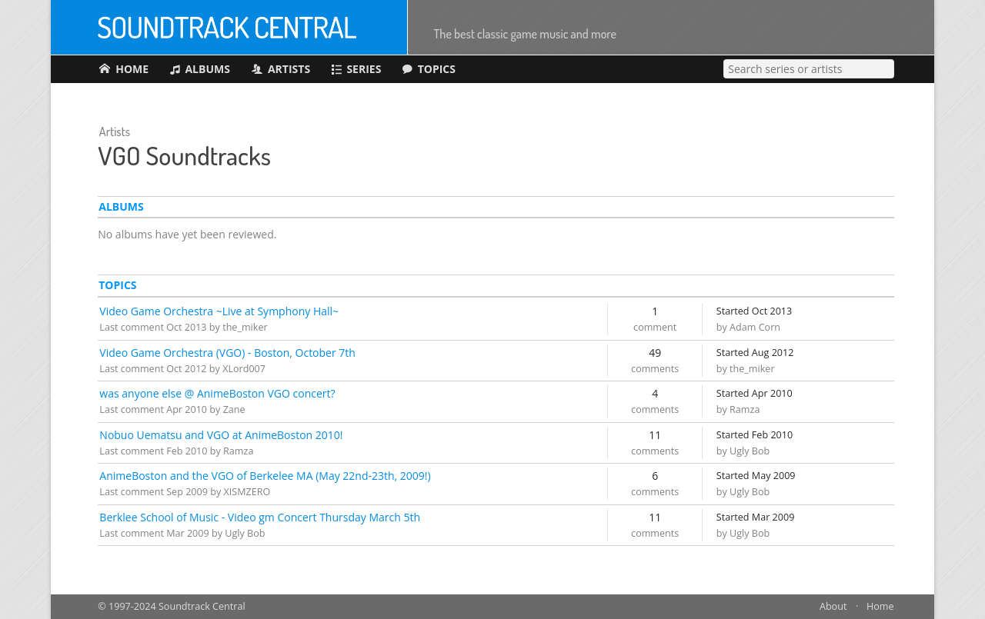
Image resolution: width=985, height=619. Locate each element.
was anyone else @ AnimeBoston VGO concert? (217, 393)
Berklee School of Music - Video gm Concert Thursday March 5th (259, 517)
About (833, 606)
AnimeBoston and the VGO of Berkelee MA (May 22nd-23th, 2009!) (264, 475)
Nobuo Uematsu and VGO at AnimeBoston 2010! (220, 435)
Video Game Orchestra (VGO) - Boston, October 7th (227, 352)
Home (880, 606)
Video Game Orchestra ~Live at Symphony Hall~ (219, 311)
